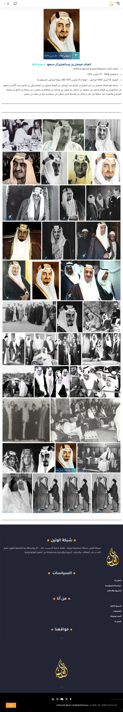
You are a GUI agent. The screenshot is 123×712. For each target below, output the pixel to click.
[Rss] (53, 699)
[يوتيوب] (62, 699)
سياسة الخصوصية (80, 705)
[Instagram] (57, 699)
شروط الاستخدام (63, 705)
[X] (66, 699)
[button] (11, 705)
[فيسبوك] (70, 699)
